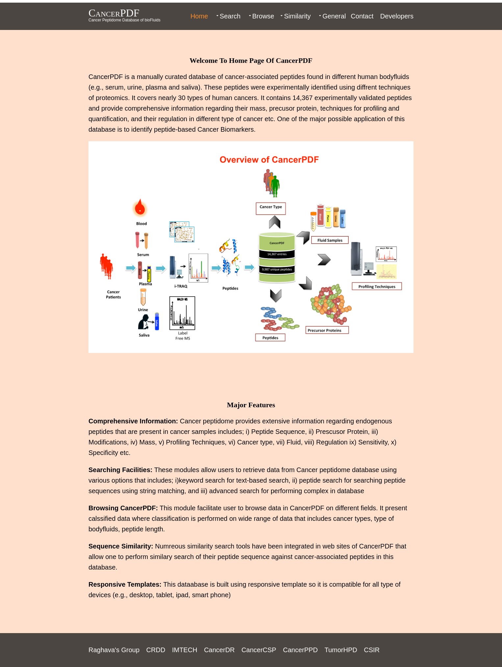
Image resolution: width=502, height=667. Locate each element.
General (334, 16)
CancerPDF (113, 13)
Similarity (297, 16)
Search (230, 16)
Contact (362, 16)
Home (199, 16)
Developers (397, 16)
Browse (263, 16)
